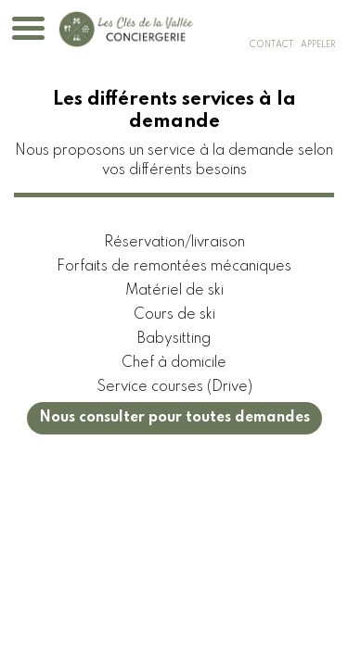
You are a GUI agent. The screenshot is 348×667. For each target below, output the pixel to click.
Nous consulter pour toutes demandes (174, 417)
